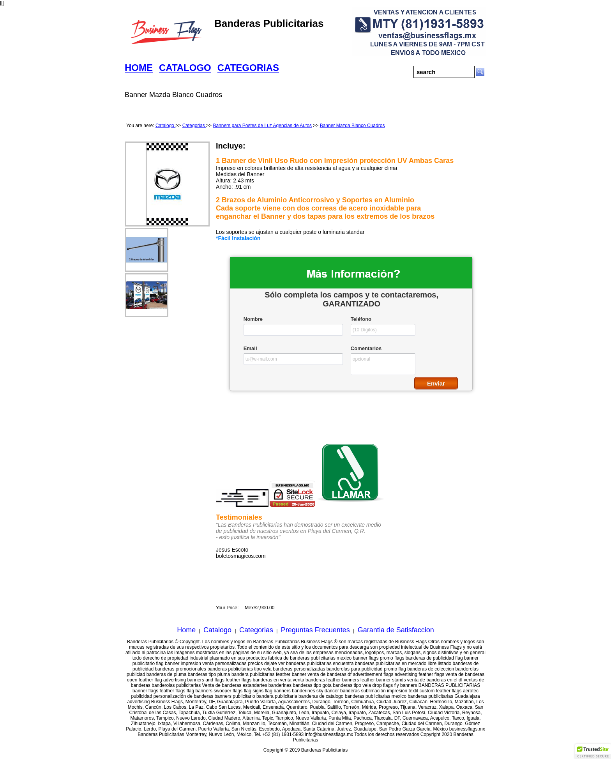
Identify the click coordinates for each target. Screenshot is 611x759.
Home (187, 630)
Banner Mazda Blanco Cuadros (352, 125)
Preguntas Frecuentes (315, 630)
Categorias (194, 125)
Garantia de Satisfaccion (395, 630)
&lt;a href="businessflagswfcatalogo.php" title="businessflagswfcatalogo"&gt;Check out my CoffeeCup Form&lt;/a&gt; (351, 335)
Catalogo (165, 125)
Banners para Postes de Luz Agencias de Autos (262, 125)
